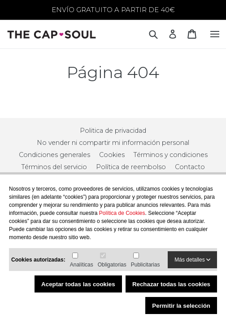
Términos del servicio (54, 167)
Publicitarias (145, 265)
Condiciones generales (54, 155)
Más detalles (192, 260)
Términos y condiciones (171, 155)
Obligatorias (112, 265)
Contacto (190, 167)
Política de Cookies (122, 213)
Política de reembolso (131, 167)
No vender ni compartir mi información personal (113, 143)
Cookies (112, 155)
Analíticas (81, 265)
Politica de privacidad (113, 131)
